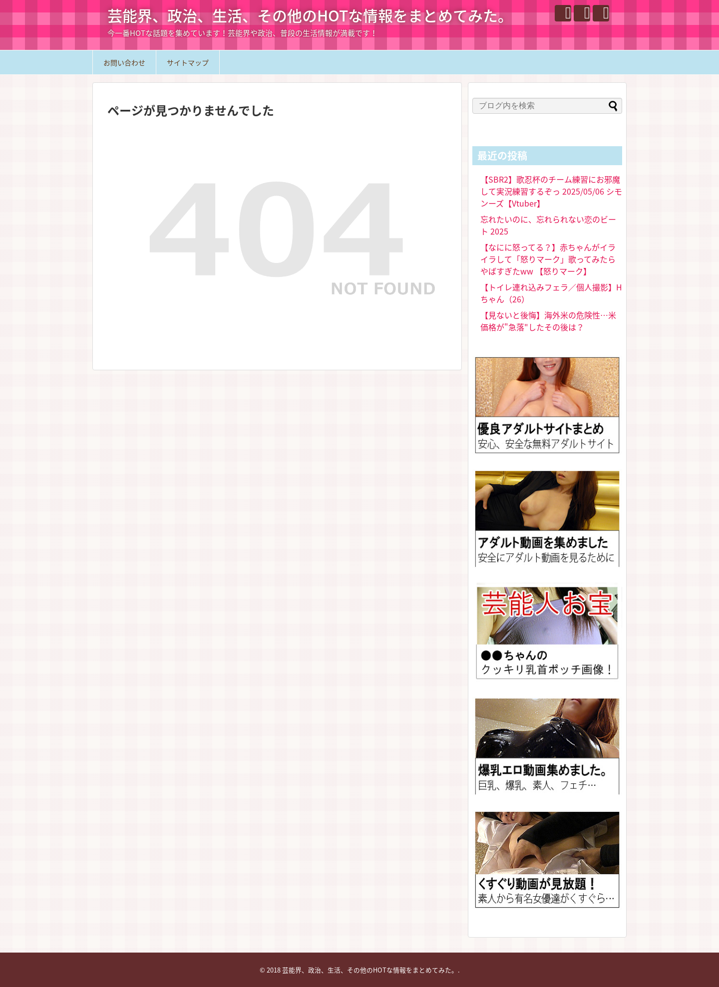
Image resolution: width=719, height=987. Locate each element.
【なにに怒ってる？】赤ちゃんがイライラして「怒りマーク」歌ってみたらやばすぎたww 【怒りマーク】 (548, 259)
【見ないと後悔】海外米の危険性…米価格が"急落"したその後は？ (548, 321)
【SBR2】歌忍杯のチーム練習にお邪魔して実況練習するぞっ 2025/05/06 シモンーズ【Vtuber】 (551, 191)
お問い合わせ (124, 62)
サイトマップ (188, 62)
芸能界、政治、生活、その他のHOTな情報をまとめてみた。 (310, 15)
